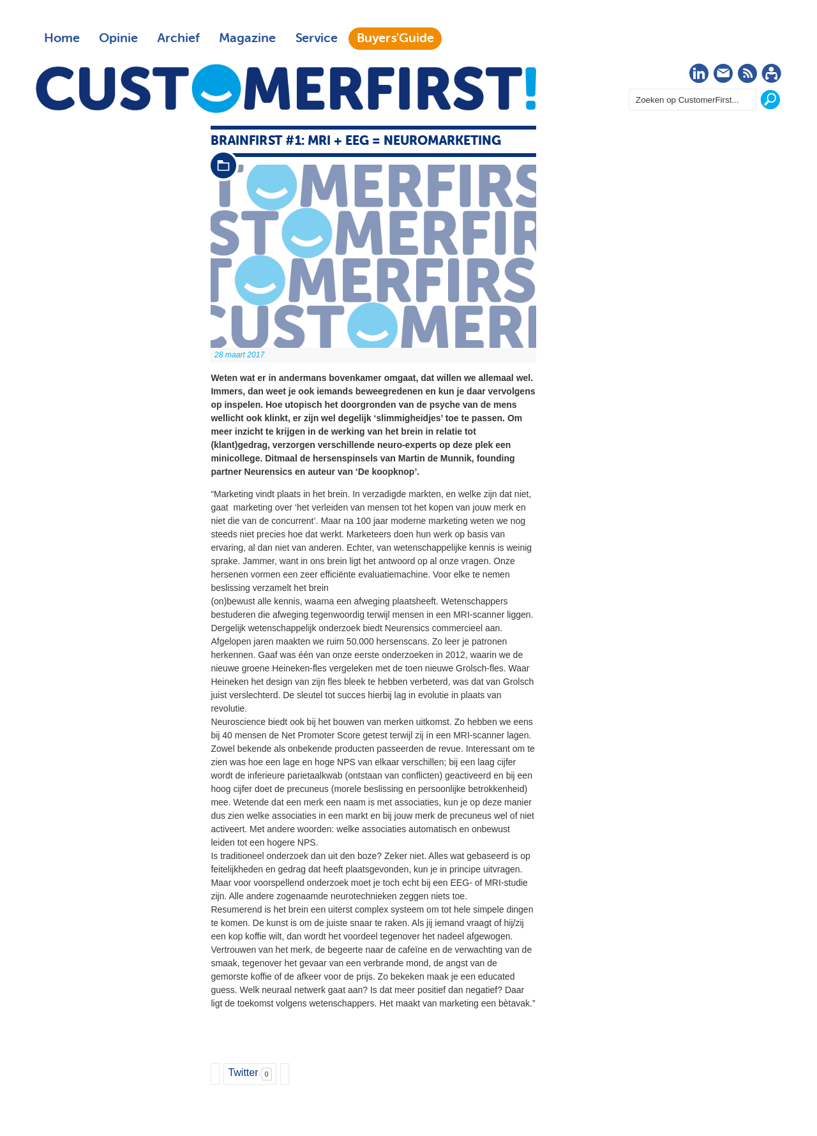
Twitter (243, 1072)
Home (62, 38)
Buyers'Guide (395, 38)
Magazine (247, 38)
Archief (178, 38)
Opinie (118, 38)
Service (316, 38)
